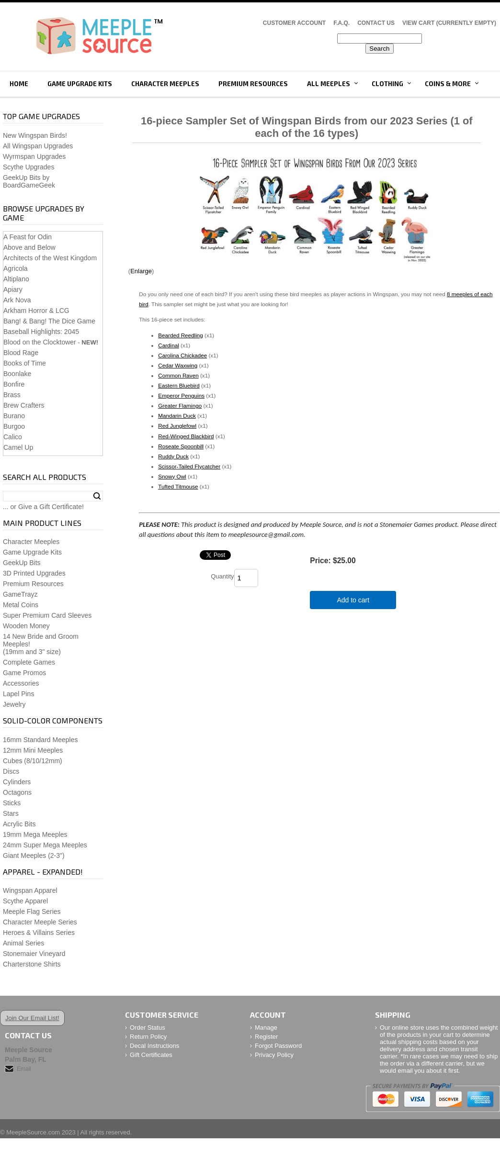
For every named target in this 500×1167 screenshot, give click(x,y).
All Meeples (328, 84)
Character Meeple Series (40, 922)
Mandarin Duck (177, 415)
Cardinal (168, 345)
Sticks (12, 803)
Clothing (387, 84)
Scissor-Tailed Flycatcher (189, 466)
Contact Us (376, 23)
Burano (14, 416)
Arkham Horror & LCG (36, 310)
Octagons (17, 792)
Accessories (21, 683)
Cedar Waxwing (177, 365)
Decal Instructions (154, 1045)
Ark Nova (17, 300)
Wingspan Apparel (30, 890)
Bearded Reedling (180, 335)
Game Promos (24, 673)
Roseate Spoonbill (181, 446)
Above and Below (29, 247)
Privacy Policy (274, 1054)
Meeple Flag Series (32, 911)
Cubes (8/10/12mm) (32, 761)
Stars (11, 813)
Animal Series (23, 943)
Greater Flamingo (180, 405)
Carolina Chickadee (182, 355)
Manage (266, 1027)
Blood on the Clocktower (39, 342)
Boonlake (17, 374)
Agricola (15, 268)
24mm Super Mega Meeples (45, 845)
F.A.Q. (341, 23)
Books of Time (24, 363)
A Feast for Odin (27, 237)
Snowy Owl (172, 476)
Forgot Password (278, 1045)
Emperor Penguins (181, 395)
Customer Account (294, 23)
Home (19, 84)
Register (266, 1036)
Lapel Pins (18, 694)
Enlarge (141, 271)
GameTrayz (20, 594)
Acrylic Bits (19, 824)
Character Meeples (165, 84)
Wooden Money (26, 626)
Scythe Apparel (25, 901)
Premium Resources (253, 84)
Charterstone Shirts (32, 964)
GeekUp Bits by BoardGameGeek (29, 181)
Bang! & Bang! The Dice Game (49, 321)
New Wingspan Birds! (35, 135)
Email (24, 1069)
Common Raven (178, 375)
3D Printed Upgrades (34, 573)
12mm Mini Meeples (33, 750)
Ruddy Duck (173, 456)
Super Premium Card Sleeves (47, 615)
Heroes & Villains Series (39, 932)
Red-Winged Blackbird (186, 436)
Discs (11, 771)
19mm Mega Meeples (35, 834)
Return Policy (148, 1036)
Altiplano (16, 279)
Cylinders (17, 782)
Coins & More (448, 84)
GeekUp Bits (22, 563)
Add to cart (353, 600)
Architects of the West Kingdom (50, 258)
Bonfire (13, 384)
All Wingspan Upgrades (38, 146)
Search (97, 496)
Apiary (13, 289)
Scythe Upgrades (28, 167)
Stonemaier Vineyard (34, 953)
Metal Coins (20, 605)
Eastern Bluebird (178, 385)
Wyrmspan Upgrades (34, 156)
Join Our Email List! (32, 1018)
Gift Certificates (151, 1054)
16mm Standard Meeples (40, 740)
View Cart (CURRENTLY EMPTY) (449, 23)
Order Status (147, 1027)
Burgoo (14, 426)
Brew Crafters (24, 405)
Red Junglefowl (177, 425)
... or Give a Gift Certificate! (43, 507)
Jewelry (14, 704)
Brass (12, 395)
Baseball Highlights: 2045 (41, 331)
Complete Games (29, 662)
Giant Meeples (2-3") (34, 855)
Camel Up (18, 447)
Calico (12, 437)
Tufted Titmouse (178, 486)
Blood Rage (20, 352)
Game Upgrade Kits (79, 84)
